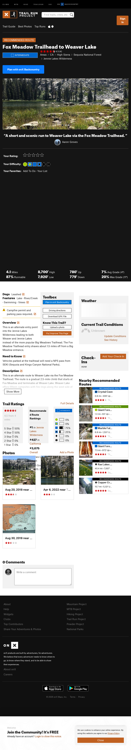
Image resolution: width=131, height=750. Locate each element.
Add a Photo (67, 452)
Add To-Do (29, 170)
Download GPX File (57, 316)
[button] (6, 103)
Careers (8, 674)
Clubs (7, 619)
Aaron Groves (70, 141)
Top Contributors (13, 624)
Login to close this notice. (48, 736)
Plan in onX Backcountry (57, 302)
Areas (43, 54)
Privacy (81, 697)
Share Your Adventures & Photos (22, 629)
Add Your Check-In (113, 356)
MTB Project (74, 609)
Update (115, 336)
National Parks (75, 629)
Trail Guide (9, 26)
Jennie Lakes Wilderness (57, 58)
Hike (26, 4)
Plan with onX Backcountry (23, 69)
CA (52, 54)
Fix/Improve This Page (57, 333)
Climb (6, 4)
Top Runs (39, 26)
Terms (72, 697)
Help (6, 609)
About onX (10, 669)
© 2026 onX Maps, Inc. (56, 697)
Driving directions (57, 310)
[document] (100, 736)
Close (100, 740)
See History (110, 339)
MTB (16, 4)
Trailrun (38, 4)
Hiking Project (75, 614)
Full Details (67, 403)
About (7, 604)
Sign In (122, 20)
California (35, 443)
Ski (50, 4)
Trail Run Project (76, 619)
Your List (42, 170)
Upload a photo (57, 327)
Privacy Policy (113, 733)
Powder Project (75, 624)
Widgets (8, 614)
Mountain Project (76, 604)
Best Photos (25, 26)
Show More (12, 391)
